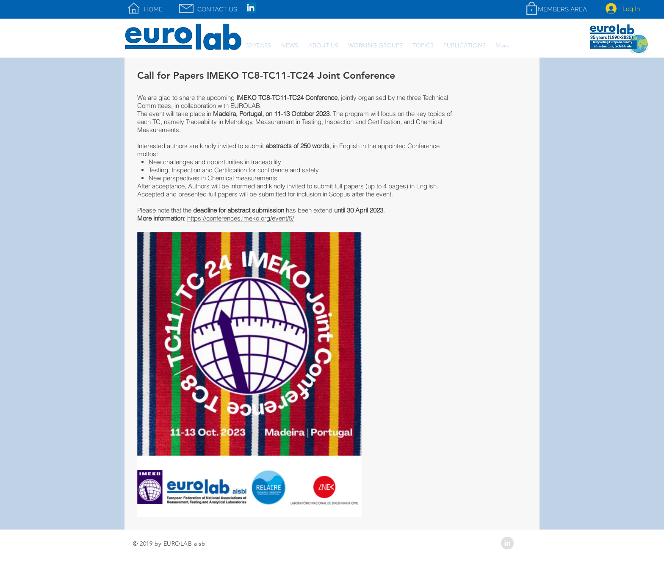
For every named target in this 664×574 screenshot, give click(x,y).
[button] (464, 42)
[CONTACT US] (217, 9)
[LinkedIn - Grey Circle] (507, 543)
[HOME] (153, 9)
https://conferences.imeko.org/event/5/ (240, 218)
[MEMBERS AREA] (562, 9)
